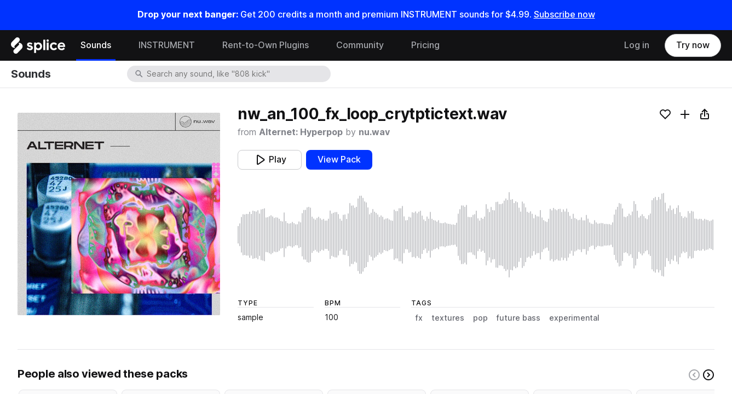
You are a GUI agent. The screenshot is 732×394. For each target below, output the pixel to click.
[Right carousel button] (708, 375)
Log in (636, 45)
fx (419, 318)
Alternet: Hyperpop (301, 132)
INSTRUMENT (167, 45)
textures (447, 318)
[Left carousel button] (694, 375)
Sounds (95, 45)
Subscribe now (564, 14)
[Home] (38, 48)
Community (360, 45)
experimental (574, 318)
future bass (518, 318)
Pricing (425, 45)
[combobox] (237, 73)
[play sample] (476, 234)
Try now (693, 45)
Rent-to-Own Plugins (265, 45)
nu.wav (374, 132)
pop (480, 318)
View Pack (339, 159)
